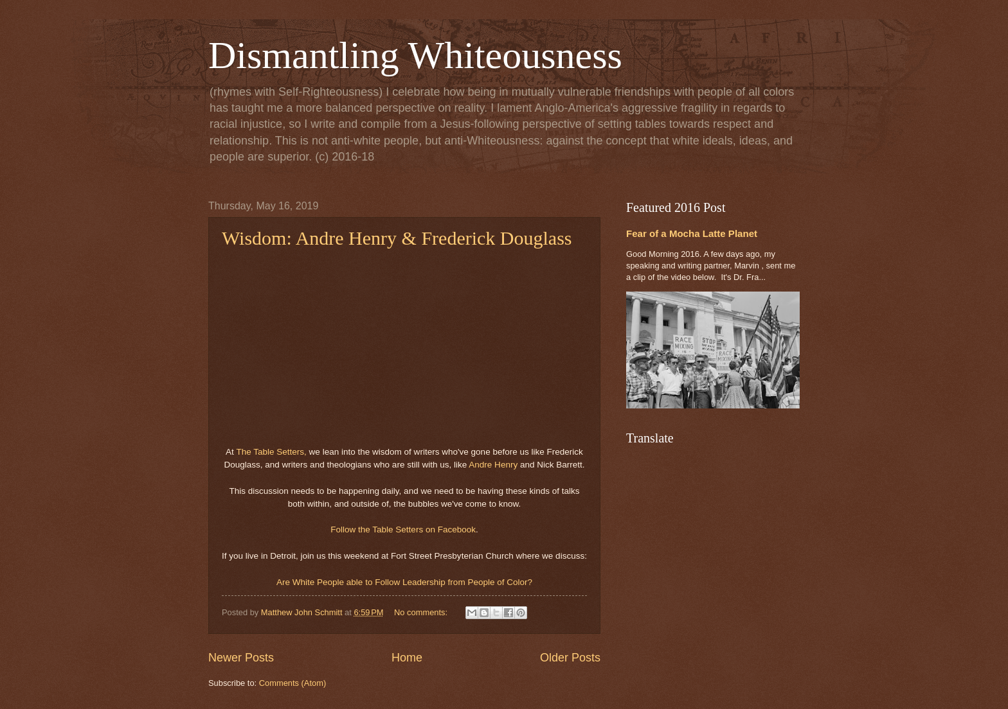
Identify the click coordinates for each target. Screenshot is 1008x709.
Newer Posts (241, 657)
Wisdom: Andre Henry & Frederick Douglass (397, 238)
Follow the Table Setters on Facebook (403, 529)
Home (407, 657)
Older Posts (570, 657)
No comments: (422, 612)
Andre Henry (493, 464)
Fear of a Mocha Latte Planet (691, 233)
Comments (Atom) (292, 683)
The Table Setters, (271, 452)
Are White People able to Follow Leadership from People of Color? (404, 582)
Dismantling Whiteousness (415, 55)
